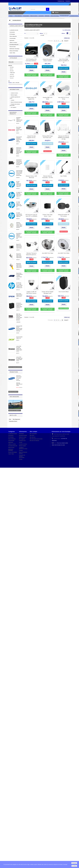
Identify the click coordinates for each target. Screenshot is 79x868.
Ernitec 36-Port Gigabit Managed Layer (47, 292)
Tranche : (10, 82)
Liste (70, 33)
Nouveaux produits (13, 113)
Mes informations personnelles (36, 438)
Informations (14, 89)
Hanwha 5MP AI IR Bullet (47, 98)
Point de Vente (13, 46)
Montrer (41, 33)
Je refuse (74, 865)
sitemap (20, 459)
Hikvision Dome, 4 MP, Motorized (31, 176)
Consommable (26, 15)
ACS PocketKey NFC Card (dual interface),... (31, 60)
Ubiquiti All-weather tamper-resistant (47, 60)
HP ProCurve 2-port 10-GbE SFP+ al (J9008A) (31, 215)
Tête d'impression (16, 419)
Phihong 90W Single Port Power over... (47, 136)
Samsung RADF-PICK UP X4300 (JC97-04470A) (19, 378)
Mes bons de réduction (34, 440)
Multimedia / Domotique (14, 48)
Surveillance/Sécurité (64, 15)
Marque (11, 15)
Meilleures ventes (22, 437)
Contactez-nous (61, 1)
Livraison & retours (14, 92)
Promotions (14, 372)
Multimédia (47, 15)
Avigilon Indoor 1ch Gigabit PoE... (31, 98)
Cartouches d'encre (13, 421)
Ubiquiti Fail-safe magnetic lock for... (31, 136)
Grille (67, 33)
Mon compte (33, 431)
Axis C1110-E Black (64, 291)
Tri (25, 33)
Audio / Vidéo (12, 52)
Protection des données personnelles (22, 456)
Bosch (12, 76)
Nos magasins (13, 107)
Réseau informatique (55, 15)
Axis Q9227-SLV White (63, 253)
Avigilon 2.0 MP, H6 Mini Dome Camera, (31, 292)
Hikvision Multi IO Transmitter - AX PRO (47, 176)
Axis (12, 74)
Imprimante (12, 40)
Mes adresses (32, 437)
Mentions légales (14, 94)
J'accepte (74, 863)
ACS (11, 67)
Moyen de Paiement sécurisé (16, 102)
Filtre (10, 419)
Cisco (11, 77)
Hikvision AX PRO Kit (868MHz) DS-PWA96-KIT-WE (63, 137)
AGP (11, 69)
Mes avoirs (32, 435)
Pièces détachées (18, 15)
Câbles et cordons (33, 15)
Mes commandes (33, 433)
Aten (11, 70)
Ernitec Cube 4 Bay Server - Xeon (47, 215)
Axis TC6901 (63, 176)
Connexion (68, 1)
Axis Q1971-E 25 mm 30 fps (63, 98)
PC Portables (12, 34)
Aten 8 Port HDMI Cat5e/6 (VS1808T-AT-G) (63, 61)
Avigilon (12, 72)
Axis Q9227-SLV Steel (47, 253)
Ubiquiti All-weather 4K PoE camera (63, 215)
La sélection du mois (74, 15)
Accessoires (41, 15)
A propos (12, 100)
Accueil (20, 442)
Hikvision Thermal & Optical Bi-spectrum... (31, 254)
